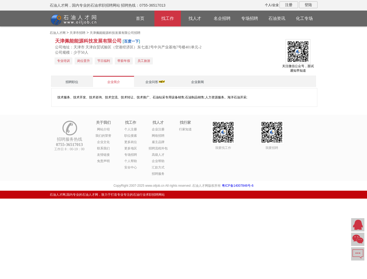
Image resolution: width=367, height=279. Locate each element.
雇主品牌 (158, 142)
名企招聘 (222, 18)
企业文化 (103, 142)
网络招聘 (158, 136)
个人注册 (130, 129)
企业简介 (113, 82)
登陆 (308, 5)
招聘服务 (158, 174)
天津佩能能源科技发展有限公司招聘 (115, 33)
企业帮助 (158, 161)
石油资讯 (276, 18)
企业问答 (151, 82)
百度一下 (131, 41)
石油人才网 (58, 33)
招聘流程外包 (158, 148)
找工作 (167, 18)
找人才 (195, 18)
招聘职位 (72, 82)
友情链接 (103, 155)
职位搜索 (130, 136)
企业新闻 (197, 82)
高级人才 (158, 155)
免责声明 (103, 161)
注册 (288, 5)
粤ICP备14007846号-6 (238, 185)
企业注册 (158, 129)
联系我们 (103, 148)
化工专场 (304, 18)
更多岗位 (130, 142)
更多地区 (130, 148)
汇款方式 (158, 167)
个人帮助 (130, 161)
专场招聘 (249, 18)
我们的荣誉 (103, 136)
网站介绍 (103, 129)
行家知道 (185, 129)
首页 (140, 18)
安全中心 (130, 167)
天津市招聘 (77, 33)
